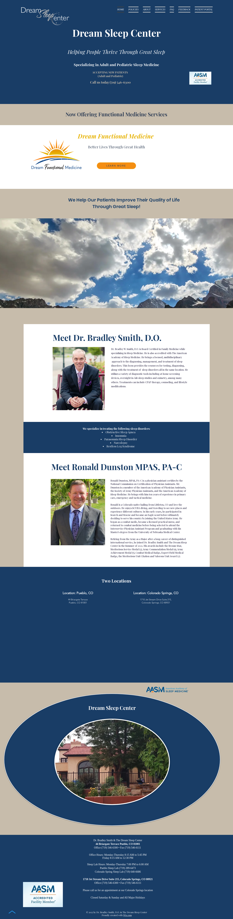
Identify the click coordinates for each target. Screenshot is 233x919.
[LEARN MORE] (116, 165)
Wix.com (127, 915)
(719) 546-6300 (120, 82)
